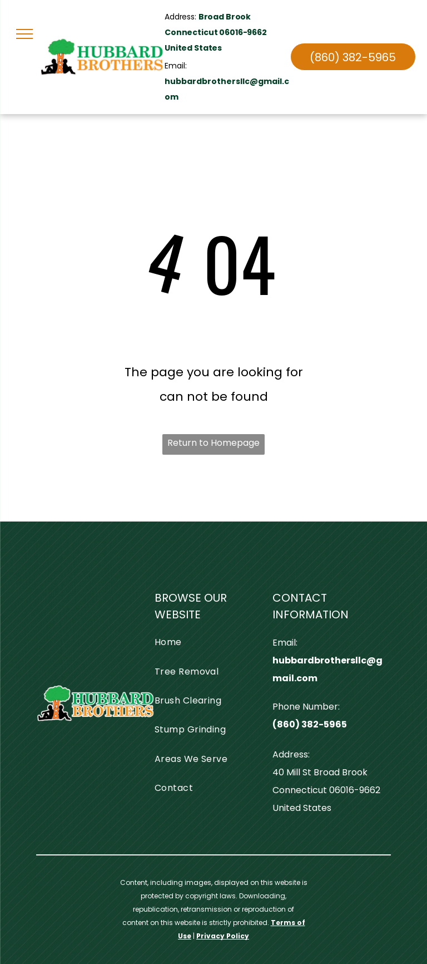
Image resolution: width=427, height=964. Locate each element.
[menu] (24, 33)
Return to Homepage (213, 442)
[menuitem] (210, 642)
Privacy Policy (222, 936)
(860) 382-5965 (309, 724)
